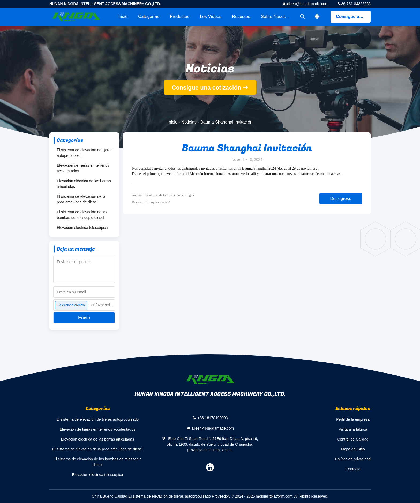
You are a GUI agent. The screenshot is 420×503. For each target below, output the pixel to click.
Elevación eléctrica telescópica (82, 227)
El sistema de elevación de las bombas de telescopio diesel (82, 215)
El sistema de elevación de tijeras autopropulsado (84, 153)
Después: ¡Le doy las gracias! (151, 202)
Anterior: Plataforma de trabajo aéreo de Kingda (163, 195)
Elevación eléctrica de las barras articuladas (84, 184)
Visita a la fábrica (353, 429)
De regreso (340, 198)
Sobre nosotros (276, 16)
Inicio (123, 16)
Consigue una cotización (353, 16)
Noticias (189, 122)
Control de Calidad (352, 439)
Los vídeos (210, 16)
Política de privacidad (353, 459)
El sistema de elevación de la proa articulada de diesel (81, 199)
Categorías (148, 16)
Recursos (241, 16)
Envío (84, 317)
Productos (179, 16)
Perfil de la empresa (353, 419)
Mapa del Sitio (353, 449)
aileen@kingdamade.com (307, 4)
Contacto (352, 469)
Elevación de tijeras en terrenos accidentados (83, 168)
